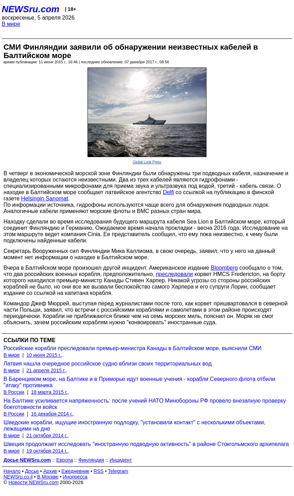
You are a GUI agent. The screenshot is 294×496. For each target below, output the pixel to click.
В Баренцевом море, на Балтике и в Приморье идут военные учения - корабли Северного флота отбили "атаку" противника (139, 382)
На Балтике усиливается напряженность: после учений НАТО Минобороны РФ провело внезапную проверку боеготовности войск (145, 404)
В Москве (47, 477)
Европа (64, 460)
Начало (12, 471)
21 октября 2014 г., (47, 435)
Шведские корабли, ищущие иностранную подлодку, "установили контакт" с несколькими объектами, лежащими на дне (135, 425)
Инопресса (75, 477)
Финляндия (91, 460)
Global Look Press (147, 162)
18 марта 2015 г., (50, 392)
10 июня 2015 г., (44, 355)
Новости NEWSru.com (33, 482)
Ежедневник (75, 471)
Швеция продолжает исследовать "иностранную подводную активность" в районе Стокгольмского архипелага (146, 444)
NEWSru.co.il (18, 477)
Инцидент (121, 460)
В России (14, 392)
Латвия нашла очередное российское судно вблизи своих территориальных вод (107, 364)
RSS (98, 471)
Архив (50, 471)
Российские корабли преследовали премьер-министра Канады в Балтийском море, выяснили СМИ (132, 348)
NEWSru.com (30, 9)
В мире (11, 24)
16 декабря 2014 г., (52, 414)
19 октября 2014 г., (47, 451)
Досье (32, 471)
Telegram (118, 471)
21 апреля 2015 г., (46, 370)
